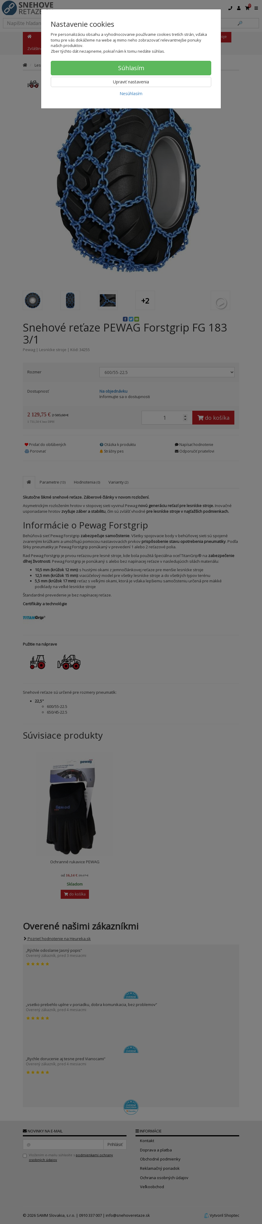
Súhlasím (131, 68)
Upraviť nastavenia (131, 82)
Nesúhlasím (131, 93)
